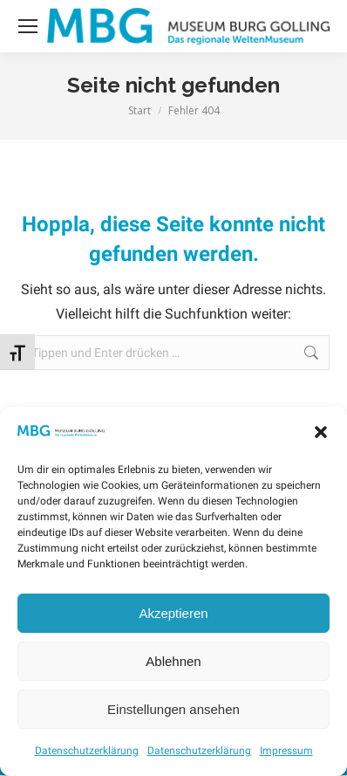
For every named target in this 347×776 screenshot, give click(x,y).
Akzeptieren (173, 613)
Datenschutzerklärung (87, 751)
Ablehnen (173, 661)
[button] (321, 432)
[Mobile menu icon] (27, 26)
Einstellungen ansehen (173, 709)
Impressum (286, 751)
